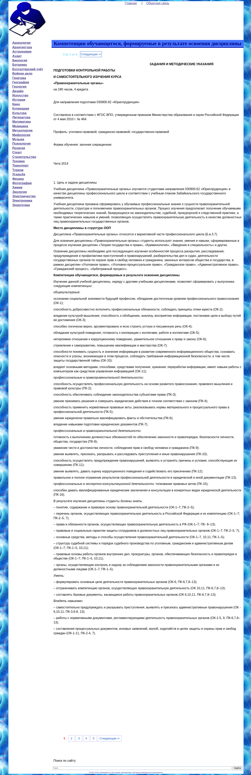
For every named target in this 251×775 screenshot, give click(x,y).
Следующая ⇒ (91, 54)
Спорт (17, 152)
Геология (19, 86)
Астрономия (22, 51)
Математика (21, 121)
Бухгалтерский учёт (27, 69)
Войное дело (22, 73)
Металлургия (22, 130)
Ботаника (19, 64)
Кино (16, 104)
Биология (19, 60)
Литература (21, 117)
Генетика (19, 78)
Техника (18, 161)
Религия (18, 148)
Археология (21, 42)
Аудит (17, 56)
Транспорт (20, 165)
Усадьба (18, 174)
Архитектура (22, 47)
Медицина (20, 126)
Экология (19, 192)
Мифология (21, 135)
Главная (131, 3)
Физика (18, 178)
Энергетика (21, 205)
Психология (21, 143)
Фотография (22, 183)
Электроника (22, 200)
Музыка (18, 139)
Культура (19, 113)
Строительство (24, 157)
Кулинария (20, 108)
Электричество (24, 196)
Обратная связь (157, 3)
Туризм (18, 170)
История (18, 99)
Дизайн (18, 91)
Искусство (20, 95)
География (20, 82)
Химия (17, 187)
